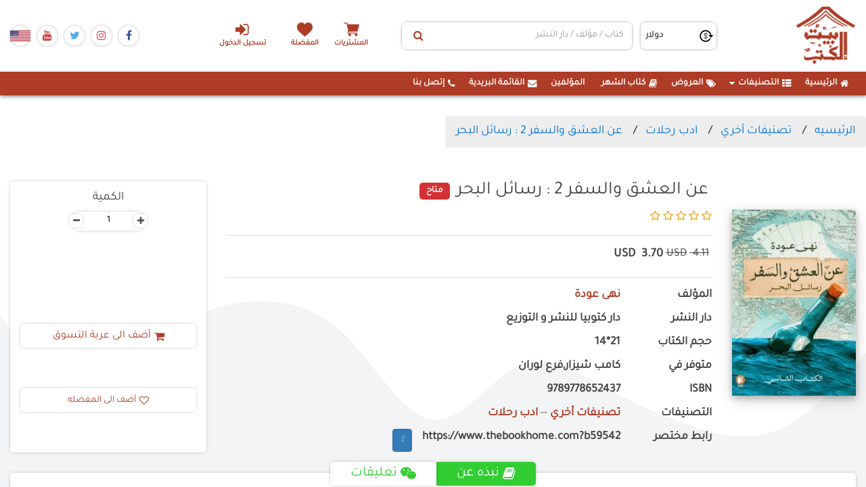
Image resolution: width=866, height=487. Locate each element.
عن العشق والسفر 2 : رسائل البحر (539, 131)
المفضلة (305, 43)
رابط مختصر (683, 437)
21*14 (607, 342)
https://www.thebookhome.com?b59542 (521, 437)
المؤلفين (568, 83)
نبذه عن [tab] (486, 473)
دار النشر (691, 319)
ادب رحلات (671, 131)
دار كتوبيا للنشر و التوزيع (563, 319)
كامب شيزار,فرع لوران (569, 366)
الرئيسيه (835, 131)
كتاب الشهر (629, 83)
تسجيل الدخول (242, 34)
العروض (693, 83)
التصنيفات (760, 83)
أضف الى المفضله (108, 400)
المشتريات (351, 43)
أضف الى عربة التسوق (108, 336)
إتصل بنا (434, 83)
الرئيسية (827, 83)
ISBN (700, 390)
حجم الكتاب (685, 342)
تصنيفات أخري (756, 131)
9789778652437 (583, 390)
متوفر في (690, 366)
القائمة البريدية (503, 83)
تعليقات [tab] (383, 473)
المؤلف (694, 295)
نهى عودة (597, 295)
